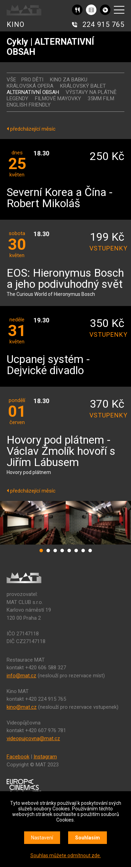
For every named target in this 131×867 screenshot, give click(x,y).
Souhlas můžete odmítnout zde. (65, 855)
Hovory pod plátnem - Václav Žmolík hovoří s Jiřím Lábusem (61, 451)
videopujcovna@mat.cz (33, 738)
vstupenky (106, 248)
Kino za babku (68, 79)
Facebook (18, 756)
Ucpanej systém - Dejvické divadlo (48, 365)
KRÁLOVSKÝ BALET (83, 86)
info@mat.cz (21, 675)
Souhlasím (87, 837)
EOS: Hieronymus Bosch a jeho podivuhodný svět (65, 279)
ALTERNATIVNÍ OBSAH (33, 92)
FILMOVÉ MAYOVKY (58, 98)
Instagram (45, 756)
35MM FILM (101, 98)
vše (11, 79)
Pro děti (32, 79)
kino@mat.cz (22, 707)
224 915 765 (103, 24)
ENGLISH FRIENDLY (29, 105)
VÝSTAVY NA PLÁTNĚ (91, 92)
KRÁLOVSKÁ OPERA (30, 86)
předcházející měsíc (31, 129)
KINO (15, 24)
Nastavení (42, 837)
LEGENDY (17, 98)
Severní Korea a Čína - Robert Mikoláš (59, 198)
